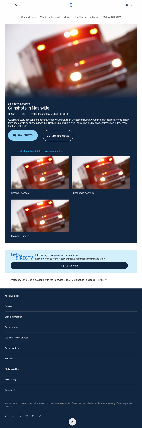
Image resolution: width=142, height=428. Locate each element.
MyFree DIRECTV (112, 17)
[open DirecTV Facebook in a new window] (13, 416)
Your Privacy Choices (18, 337)
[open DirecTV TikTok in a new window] (40, 416)
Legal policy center (13, 316)
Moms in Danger (20, 236)
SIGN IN (128, 5)
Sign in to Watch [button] (58, 136)
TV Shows (80, 17)
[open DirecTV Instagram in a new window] (26, 416)
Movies (67, 17)
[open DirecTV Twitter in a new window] (20, 416)
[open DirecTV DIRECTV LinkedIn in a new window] (6, 416)
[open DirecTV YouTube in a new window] (33, 416)
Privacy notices (12, 348)
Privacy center (11, 327)
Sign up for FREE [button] (69, 265)
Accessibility (10, 379)
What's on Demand (50, 17)
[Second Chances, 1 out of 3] (40, 172)
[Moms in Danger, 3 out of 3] (40, 216)
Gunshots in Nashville (83, 193)
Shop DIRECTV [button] (22, 135)
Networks (94, 17)
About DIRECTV (12, 295)
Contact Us (10, 389)
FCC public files (12, 369)
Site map (9, 358)
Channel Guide (29, 17)
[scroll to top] (72, 421)
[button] (9, 4)
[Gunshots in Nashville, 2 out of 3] (101, 172)
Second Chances (20, 193)
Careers (8, 306)
